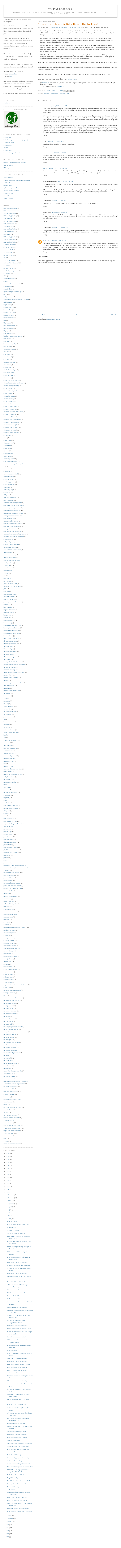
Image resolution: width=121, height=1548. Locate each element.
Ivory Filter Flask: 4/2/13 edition (17, 1500)
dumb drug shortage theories (12, 508)
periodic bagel (8, 831)
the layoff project (9, 1037)
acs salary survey (9, 268)
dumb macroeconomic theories (13, 523)
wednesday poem (9, 1120)
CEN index (7, 359)
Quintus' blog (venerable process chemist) (16, 188)
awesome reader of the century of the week (16, 299)
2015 (7, 1186)
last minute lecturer (9, 730)
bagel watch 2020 (9, 307)
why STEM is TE (9, 1133)
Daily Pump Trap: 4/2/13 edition (16, 1497)
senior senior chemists (10, 956)
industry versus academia (11, 677)
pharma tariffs (8, 845)
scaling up (7, 935)
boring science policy (10, 344)
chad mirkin (7, 365)
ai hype (6, 281)
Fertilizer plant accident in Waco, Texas (19, 1329)
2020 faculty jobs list (10, 213)
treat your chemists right (11, 1091)
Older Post (114, 315)
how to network (8, 636)
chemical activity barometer (12, 380)
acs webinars (7, 273)
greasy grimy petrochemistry (12, 602)
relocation (6, 919)
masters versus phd (9, 758)
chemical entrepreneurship (11, 385)
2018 (7, 1177)
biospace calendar (9, 318)
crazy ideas (7, 487)
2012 (7, 1525)
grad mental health (9, 596)
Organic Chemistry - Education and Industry (17, 180)
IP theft (6, 698)
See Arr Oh (47, 168)
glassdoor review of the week (12, 586)
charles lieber (8, 367)
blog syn (6, 331)
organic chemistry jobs (10, 821)
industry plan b (8, 675)
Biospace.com (8, 145)
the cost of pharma (9, 1019)
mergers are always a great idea (13, 774)
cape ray (6, 351)
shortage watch (8, 966)
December (11, 1195)
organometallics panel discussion (13, 824)
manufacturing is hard (10, 756)
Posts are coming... (12, 1221)
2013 (7, 1192)
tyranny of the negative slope (12, 1099)
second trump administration (12, 948)
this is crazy (7, 1068)
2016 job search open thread (12, 211)
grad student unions (9, 599)
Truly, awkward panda (13, 1440)
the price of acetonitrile (10, 1050)
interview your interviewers (12, 690)
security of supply (9, 951)
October (10, 1201)
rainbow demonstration (10, 896)
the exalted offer (8, 1021)
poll (5, 860)
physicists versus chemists (11, 852)
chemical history (8, 388)
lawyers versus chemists (11, 732)
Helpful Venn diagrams (14, 1478)
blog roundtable (8, 328)
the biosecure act (8, 1008)
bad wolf (46, 241)
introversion (7, 696)
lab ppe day (7, 727)
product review (8, 880)
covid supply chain (9, 482)
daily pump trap (8, 490)
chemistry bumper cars (10, 409)
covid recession (8, 479)
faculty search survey (10, 555)
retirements (7, 922)
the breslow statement (10, 1011)
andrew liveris (8, 286)
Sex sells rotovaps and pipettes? (16, 1337)
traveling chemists (9, 1089)
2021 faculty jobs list (10, 216)
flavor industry (8, 568)
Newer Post (41, 315)
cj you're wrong (8, 453)
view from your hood (10, 1115)
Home (78, 315)
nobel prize (7, 803)
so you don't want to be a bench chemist (15, 985)
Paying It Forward (9, 826)
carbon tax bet (8, 354)
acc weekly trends (9, 247)
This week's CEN (9, 1073)
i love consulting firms (10, 641)
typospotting (7, 1097)
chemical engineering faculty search (14, 383)
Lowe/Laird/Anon (9, 753)
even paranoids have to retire (12, 550)
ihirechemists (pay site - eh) (12, 153)
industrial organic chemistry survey (14, 672)
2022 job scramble (9, 224)
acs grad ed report (9, 255)
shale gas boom (8, 959)
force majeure (8, 570)
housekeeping (8, 623)
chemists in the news (10, 430)
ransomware (7, 899)
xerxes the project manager (12, 1144)
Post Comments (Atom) (53, 319)
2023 (7, 1162)
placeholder (7, 855)
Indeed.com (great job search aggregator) (16, 140)
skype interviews (9, 979)
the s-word (7, 1055)
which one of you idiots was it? (13, 1128)
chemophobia (8, 435)
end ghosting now (9, 542)
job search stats (8, 717)
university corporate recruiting (13, 1107)
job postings (7, 714)
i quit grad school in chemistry (13, 662)
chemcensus (7, 378)
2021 (7, 1168)
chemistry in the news (10, 414)
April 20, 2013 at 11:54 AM (58, 241)
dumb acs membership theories (13, 502)
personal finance (8, 834)
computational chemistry (11, 461)
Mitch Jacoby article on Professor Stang (66, 27)
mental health (8, 771)
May (9, 1216)
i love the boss (8, 659)
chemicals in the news (10, 406)
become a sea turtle (9, 312)
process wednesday (9, 875)
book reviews (8, 338)
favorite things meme (10, 557)
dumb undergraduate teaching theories (15, 534)
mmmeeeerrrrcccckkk (10, 782)
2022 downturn (8, 218)
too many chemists (9, 1076)
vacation (6, 1112)
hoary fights (7, 617)
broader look (7, 346)
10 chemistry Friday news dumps (17, 1307)
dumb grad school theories (54, 93)
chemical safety (8, 399)
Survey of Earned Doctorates (12, 990)
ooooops (6, 813)
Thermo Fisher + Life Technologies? (18, 1446)
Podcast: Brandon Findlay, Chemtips (18, 1224)
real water (6, 906)
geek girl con (7, 578)
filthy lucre (7, 565)
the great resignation (10, 1034)
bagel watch (7, 305)
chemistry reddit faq (10, 417)
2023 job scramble (9, 231)
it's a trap (6, 704)
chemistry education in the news (13, 412)
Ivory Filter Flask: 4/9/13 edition (17, 1437)
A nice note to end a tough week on (17, 1461)
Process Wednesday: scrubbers (16, 1423)
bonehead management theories (13, 336)
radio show (7, 893)
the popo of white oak (10, 1047)
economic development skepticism (14, 536)
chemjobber (45, 83)
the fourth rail (8, 1024)
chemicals (6, 404)
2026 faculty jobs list (10, 242)
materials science (9, 761)
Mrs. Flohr (7, 787)
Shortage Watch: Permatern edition (17, 1484)
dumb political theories (10, 529)
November (11, 1198)
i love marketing (8, 646)
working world (8, 1136)
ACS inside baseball (10, 260)
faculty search (8, 552)
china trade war (8, 443)
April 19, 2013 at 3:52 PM (59, 168)
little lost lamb (8, 745)
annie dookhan (8, 289)
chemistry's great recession (12, 422)
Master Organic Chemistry (11, 190)
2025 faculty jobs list (10, 239)
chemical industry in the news (12, 391)
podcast (6, 858)
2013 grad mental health (11, 208)
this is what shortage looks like (13, 1071)
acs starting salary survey (11, 271)
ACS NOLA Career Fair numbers (17, 1358)
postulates (6, 863)
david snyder (7, 492)
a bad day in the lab (9, 244)
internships (7, 688)
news (5, 800)
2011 (7, 1528)
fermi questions (8, 563)
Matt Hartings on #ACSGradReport (17, 1293)
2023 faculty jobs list (10, 229)
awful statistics (8, 302)
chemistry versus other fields (12, 419)
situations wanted (9, 974)
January (10, 1521)
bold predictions (8, 333)
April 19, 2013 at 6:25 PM (59, 200)
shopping (6, 964)
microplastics (7, 779)
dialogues (6, 495)
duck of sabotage (9, 500)
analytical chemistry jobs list (12, 284)
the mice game (8, 1039)
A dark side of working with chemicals (18, 1464)
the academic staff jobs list (11, 1000)
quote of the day (8, 891)
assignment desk (8, 297)
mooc (5, 784)
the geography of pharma (11, 1029)
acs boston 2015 (8, 250)
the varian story (8, 1060)
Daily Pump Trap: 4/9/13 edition (16, 1434)
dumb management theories (12, 526)
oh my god (7, 811)
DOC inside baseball (10, 497)
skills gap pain (8, 977)
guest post (6, 604)
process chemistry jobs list (11, 872)
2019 (7, 1174)
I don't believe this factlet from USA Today (20, 1481)
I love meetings (8, 649)
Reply (45, 135)
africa (5, 276)
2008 (7, 1537)
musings (6, 790)
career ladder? (8, 357)
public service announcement (12, 886)
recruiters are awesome (10, 912)
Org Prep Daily (8, 185)
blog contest (7, 323)
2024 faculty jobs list (10, 237)
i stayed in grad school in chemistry (14, 664)
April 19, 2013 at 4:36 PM (65, 181)
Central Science (8, 196)
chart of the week (9, 372)
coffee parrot (7, 456)
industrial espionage (9, 670)
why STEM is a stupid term (12, 1130)
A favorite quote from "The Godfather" (18, 1265)
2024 (7, 1159)
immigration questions (10, 667)
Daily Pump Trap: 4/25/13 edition (17, 1262)
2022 (7, 1165)
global (5, 589)
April (9, 1218)
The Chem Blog (8, 177)
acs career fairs (8, 252)
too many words (8, 1079)
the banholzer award (10, 1003)
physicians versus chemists (12, 850)
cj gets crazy (7, 448)
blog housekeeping (9, 325)
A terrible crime (12, 1350)
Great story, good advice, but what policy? (19, 1443)
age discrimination (9, 278)
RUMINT (6, 925)
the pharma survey (9, 1045)
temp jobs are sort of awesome (13, 998)
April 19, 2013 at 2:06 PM (59, 153)
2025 (7, 1156)
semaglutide (7, 953)
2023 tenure (7, 234)
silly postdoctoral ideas (10, 969)
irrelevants (7, 701)
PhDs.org (6, 168)
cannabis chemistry (9, 349)
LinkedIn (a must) (9, 142)
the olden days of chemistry (12, 1042)
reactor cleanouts (9, 901)
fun (67, 93)
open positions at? (9, 818)
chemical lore (8, 393)
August (10, 1207)
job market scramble (10, 711)
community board (9, 459)
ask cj (5, 294)
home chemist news (9, 620)
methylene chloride (9, 777)
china (5, 438)
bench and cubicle (9, 315)
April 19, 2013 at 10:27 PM (60, 227)
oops (5, 816)
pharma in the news (9, 839)
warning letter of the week (11, 1118)
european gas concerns (10, 547)
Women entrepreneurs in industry (17, 1381)
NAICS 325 (7, 795)
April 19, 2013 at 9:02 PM (59, 212)
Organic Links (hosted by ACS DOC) (15, 162)
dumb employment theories (12, 510)
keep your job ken (9, 722)
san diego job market (10, 930)
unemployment (8, 1102)
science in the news (9, 943)
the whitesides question (10, 1063)
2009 (7, 1534)
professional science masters (12, 883)
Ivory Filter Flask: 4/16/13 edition (17, 1367)
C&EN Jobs (7, 137)
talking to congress (9, 993)
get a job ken (7, 581)
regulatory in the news (10, 914)
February (10, 1518)
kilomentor (7, 724)
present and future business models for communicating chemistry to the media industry (16, 868)
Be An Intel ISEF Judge (14, 1455)
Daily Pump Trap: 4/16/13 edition (17, 1361)
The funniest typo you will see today (18, 1458)
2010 (7, 1531)
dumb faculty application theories (13, 513)
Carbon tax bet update (13, 1299)
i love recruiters (8, 654)
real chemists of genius (10, 904)
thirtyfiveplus (8, 1066)
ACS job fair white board (11, 263)
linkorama (7, 743)
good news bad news (10, 594)
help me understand (9, 610)
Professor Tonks (71, 79)
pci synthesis (7, 829)
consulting (7, 471)
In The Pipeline (8, 198)
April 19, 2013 (61, 86)
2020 (7, 1171)
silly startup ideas (9, 972)
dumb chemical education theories (14, 505)
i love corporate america (11, 644)
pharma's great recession (11, 847)
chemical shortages (9, 401)
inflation (6, 680)
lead (5, 737)
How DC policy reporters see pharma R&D (20, 1467)
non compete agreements (11, 805)
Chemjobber (60, 9)
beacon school (8, 310)
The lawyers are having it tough (16, 1431)
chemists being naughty (11, 425)
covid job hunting (9, 476)
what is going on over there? (12, 1125)
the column (7, 1016)
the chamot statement (10, 1013)
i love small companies (10, 657)
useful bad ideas (8, 1110)
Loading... (7, 103)
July (9, 1210)
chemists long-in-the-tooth (11, 432)
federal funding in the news (12, 560)
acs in (5, 258)
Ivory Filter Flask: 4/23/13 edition (17, 1282)
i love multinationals (10, 651)
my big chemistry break (11, 792)
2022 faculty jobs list (10, 221)
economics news (8, 539)
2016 (7, 1183)
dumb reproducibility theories (12, 531)
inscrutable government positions (13, 683)
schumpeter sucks (9, 938)
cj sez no (6, 451)
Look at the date (8, 751)
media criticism (8, 766)
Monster (6, 147)
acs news (6, 265)
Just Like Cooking (9, 183)
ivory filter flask (8, 706)
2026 (7, 1153)
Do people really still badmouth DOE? (18, 1508)
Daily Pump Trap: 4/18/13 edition (17, 1326)
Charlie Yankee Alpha (10, 370)
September (11, 1204)
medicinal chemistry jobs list (12, 769)
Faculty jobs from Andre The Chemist (18, 1364)
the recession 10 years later (12, 1053)
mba (5, 764)
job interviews (8, 709)
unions (6, 1104)
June (9, 1213)
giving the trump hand (10, 584)
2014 (7, 1189)
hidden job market (9, 612)
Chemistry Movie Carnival (15, 1290)
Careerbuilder (8, 150)
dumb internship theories (11, 521)
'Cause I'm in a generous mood (16, 1233)
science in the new (9, 940)
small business (8, 982)
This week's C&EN (13, 1230)
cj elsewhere (7, 445)
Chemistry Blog (8, 193)
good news (7, 591)
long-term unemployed (10, 748)
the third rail (7, 1058)
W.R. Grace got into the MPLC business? (19, 1511)
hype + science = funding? (11, 638)
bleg (5, 320)
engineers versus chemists (11, 544)
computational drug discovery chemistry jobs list (18, 464)
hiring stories (7, 615)
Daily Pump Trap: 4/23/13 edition (17, 1273)
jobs (5, 719)
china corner (7, 440)
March (10, 1515)
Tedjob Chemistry (9, 165)
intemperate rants (9, 685)
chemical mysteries (9, 396)
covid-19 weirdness (9, 484)
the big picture (8, 1006)
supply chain (7, 987)
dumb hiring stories (9, 518)
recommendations (9, 909)
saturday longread (9, 933)
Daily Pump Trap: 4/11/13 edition (17, 1405)
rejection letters (8, 917)
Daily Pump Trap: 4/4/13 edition (16, 1475)
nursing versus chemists (11, 808)
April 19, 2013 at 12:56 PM (56, 141)
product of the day (9, 878)
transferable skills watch (11, 1086)
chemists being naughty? (11, 427)
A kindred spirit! (12, 1227)
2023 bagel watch (9, 226)
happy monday (8, 607)
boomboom (7, 341)
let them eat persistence (10, 740)
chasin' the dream (9, 375)
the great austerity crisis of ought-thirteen (16, 1032)
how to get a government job (12, 625)
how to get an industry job (11, 630)
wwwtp (6, 1141)
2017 (7, 1180)
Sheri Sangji (7, 961)
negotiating (7, 797)
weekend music (8, 1123)
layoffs (6, 735)
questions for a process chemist (13, 888)
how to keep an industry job (12, 633)
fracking (6, 573)
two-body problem (9, 1094)
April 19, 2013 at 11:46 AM (58, 106)
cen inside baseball (9, 362)
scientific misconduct (10, 946)
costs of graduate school (11, 474)
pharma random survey (10, 842)
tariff (5, 995)
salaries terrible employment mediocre (15, 927)
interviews (7, 693)
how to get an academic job (12, 628)
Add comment (43, 256)
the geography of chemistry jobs (13, 1027)
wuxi (5, 1138)
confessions (7, 469)
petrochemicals (8, 837)
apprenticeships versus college (13, 291)
